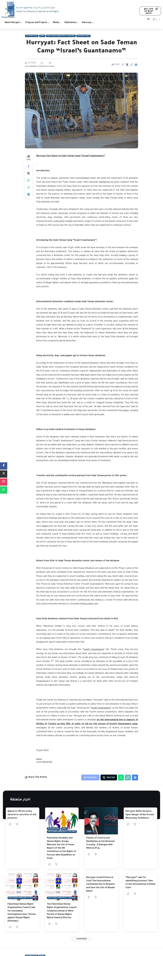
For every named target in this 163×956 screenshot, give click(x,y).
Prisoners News (83, 36)
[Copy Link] (132, 64)
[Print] (136, 64)
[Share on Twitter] (127, 64)
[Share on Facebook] (123, 64)
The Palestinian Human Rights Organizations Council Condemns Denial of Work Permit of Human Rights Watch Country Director (61, 911)
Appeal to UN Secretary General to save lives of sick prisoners (22, 814)
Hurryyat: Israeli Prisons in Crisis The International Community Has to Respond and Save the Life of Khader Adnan (100, 884)
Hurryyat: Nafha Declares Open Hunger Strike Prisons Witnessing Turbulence (139, 814)
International (32, 36)
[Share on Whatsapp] (28, 180)
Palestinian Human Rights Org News (61, 36)
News (42, 36)
